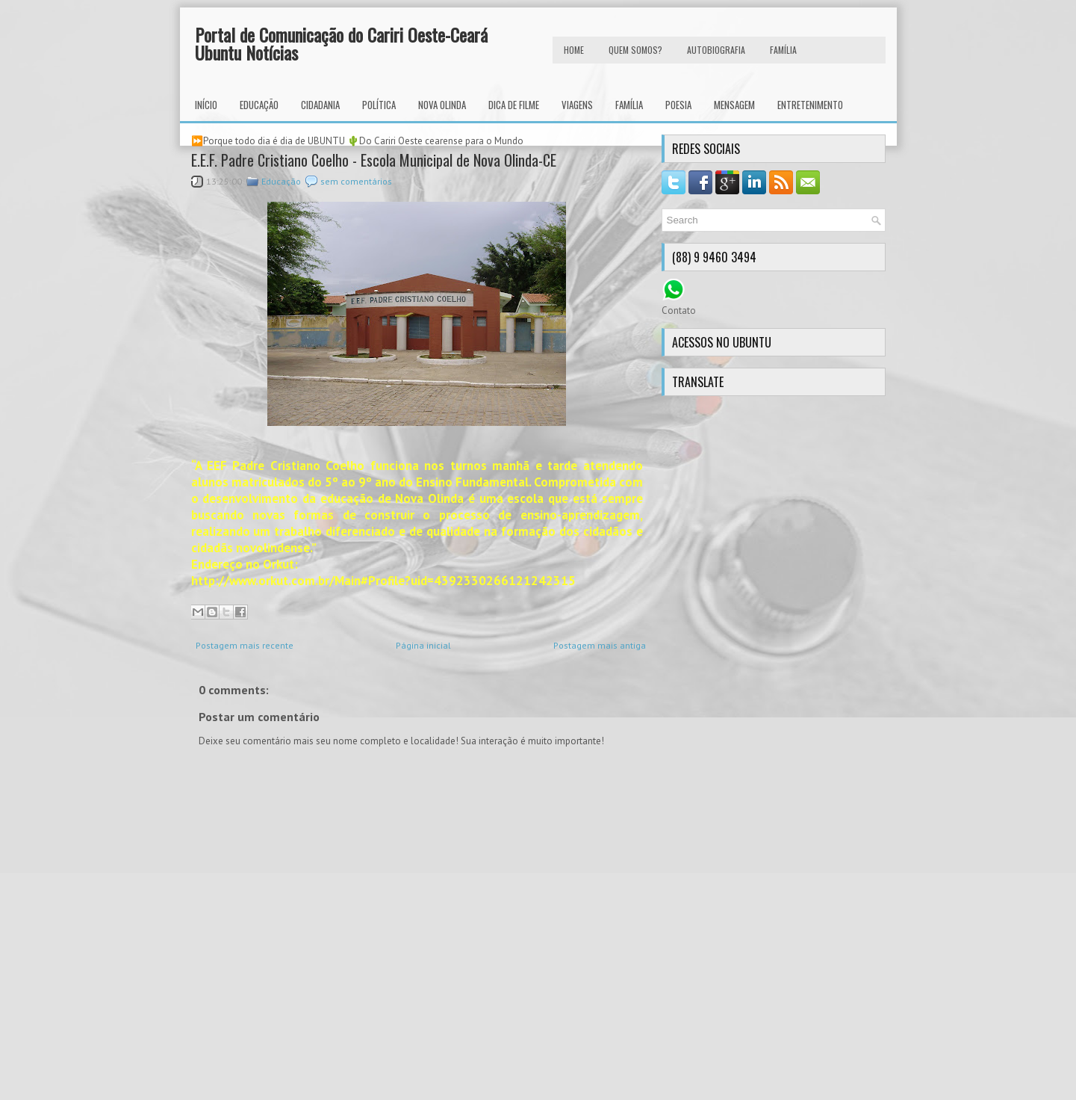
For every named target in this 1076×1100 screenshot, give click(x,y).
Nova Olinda (442, 104)
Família (629, 104)
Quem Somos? (635, 49)
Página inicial (423, 645)
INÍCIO (206, 104)
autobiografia (716, 49)
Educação (259, 104)
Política (379, 104)
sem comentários (356, 181)
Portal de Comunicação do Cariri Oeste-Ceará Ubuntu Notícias (341, 43)
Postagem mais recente (244, 645)
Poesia (678, 104)
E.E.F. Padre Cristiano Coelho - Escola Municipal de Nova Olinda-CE (373, 159)
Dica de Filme (513, 104)
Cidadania (320, 104)
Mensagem (734, 104)
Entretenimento (810, 104)
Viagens (577, 104)
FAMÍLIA (783, 49)
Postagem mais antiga (599, 645)
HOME (574, 49)
